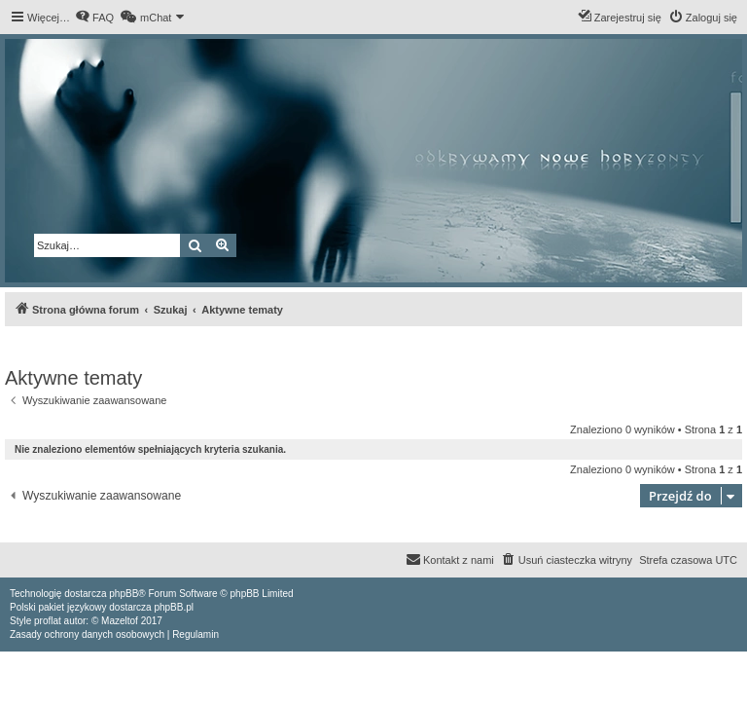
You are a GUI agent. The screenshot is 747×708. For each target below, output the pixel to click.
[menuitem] (94, 17)
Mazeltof (119, 620)
